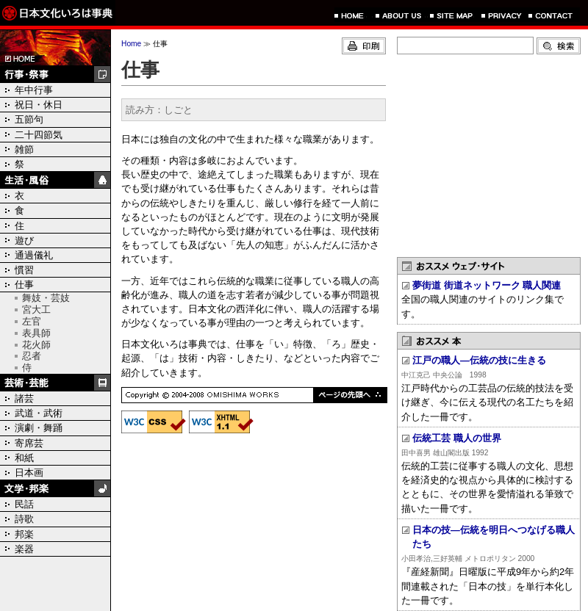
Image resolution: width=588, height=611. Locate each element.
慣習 (24, 269)
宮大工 (36, 309)
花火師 (36, 344)
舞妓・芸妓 (46, 297)
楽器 (24, 548)
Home (131, 44)
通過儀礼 (34, 255)
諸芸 (24, 398)
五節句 (29, 119)
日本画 (29, 472)
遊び (24, 240)
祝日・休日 (38, 104)
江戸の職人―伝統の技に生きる (479, 360)
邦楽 (24, 534)
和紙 (24, 457)
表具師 (36, 333)
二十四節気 (38, 134)
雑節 (24, 149)
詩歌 (24, 518)
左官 (31, 321)
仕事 (24, 284)
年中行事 (34, 89)
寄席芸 (29, 443)
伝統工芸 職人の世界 (456, 438)
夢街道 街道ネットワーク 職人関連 (486, 285)
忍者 (31, 355)
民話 (24, 504)
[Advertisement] (489, 154)
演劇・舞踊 (38, 427)
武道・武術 (38, 413)
